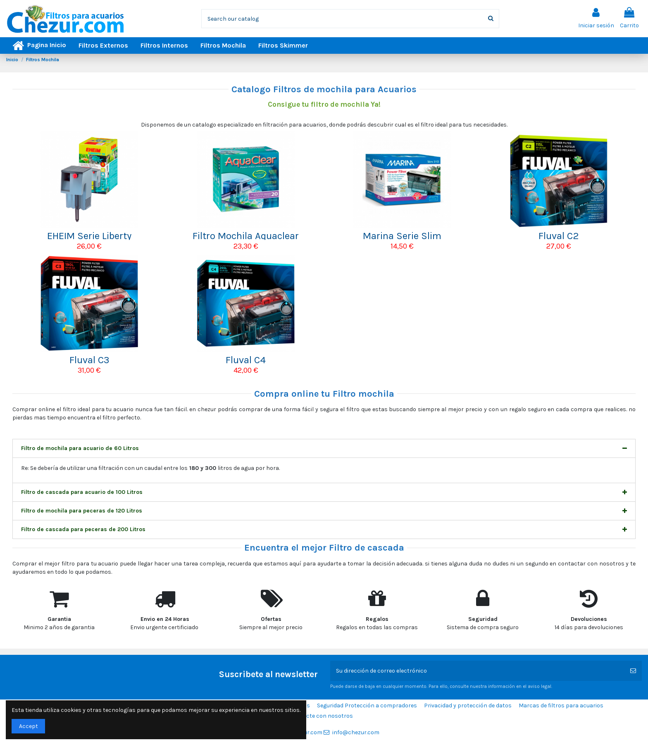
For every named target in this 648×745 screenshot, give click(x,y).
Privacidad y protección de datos (468, 705)
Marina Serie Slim (402, 236)
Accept (28, 726)
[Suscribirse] (633, 671)
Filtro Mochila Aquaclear (246, 236)
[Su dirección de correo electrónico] (477, 671)
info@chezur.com (355, 732)
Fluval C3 (89, 360)
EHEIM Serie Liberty (89, 236)
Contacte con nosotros (321, 715)
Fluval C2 (558, 236)
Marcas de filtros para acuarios (561, 705)
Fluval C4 (246, 360)
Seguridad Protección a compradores (367, 705)
